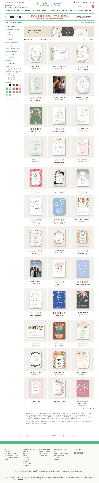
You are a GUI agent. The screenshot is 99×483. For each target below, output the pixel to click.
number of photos (12, 29)
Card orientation (12, 42)
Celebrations (41, 10)
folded (8, 60)
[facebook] (75, 453)
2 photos (11, 34)
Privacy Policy (26, 459)
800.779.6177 (9, 2)
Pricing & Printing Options (60, 455)
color (8, 82)
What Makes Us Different (11, 453)
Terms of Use (26, 461)
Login (76, 2)
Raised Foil (11, 54)
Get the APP (57, 459)
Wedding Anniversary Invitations (38, 423)
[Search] (84, 6)
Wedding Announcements (58, 421)
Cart (92, 2)
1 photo (10, 32)
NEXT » (92, 40)
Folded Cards (12, 57)
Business (73, 10)
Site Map (56, 457)
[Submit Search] (93, 6)
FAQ (55, 451)
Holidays (65, 10)
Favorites (85, 2)
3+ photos (11, 37)
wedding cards (48, 421)
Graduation (10, 10)
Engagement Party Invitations (73, 421)
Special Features (12, 51)
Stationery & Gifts (86, 10)
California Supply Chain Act (12, 457)
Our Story (7, 451)
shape (8, 66)
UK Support (25, 453)
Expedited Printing (43, 453)
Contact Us (25, 451)
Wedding (20, 10)
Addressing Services (44, 455)
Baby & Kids (29, 10)
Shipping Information (44, 451)
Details (26, 7)
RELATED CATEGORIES (12, 99)
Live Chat (20, 2)
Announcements (54, 10)
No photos (11, 39)
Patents (6, 459)
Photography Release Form (61, 453)
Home (6, 22)
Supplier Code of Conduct (11, 455)
